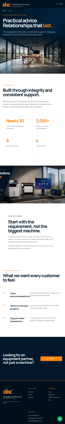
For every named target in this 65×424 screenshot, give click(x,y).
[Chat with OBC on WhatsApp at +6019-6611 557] (59, 418)
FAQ (49, 400)
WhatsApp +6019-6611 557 (35, 418)
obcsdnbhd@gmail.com (34, 421)
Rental (30, 394)
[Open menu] (60, 3)
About (50, 392)
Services (30, 397)
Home (4, 10)
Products (31, 392)
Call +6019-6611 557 (33, 415)
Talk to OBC (51, 358)
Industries (51, 394)
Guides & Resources (54, 397)
